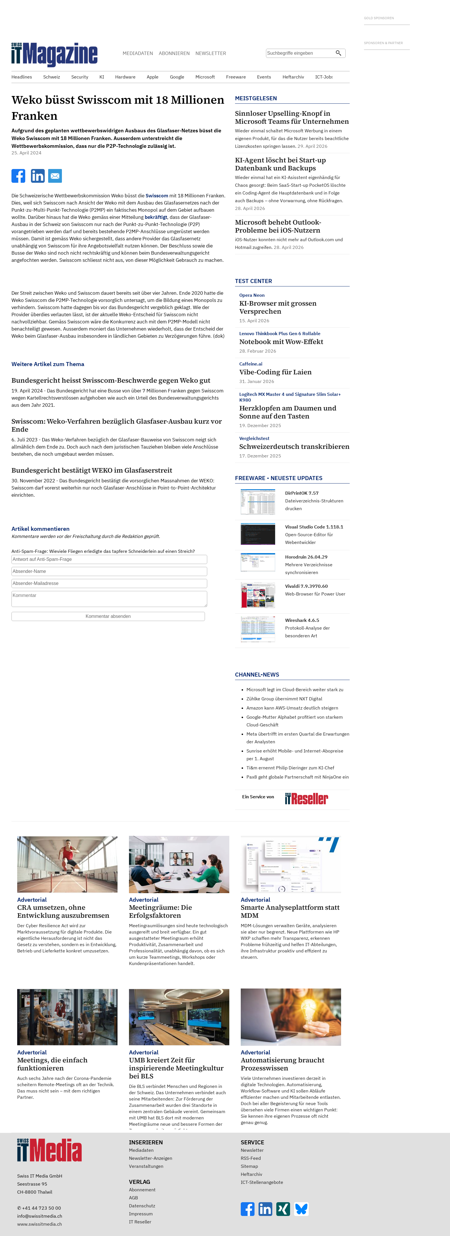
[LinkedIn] (38, 181)
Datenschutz (142, 1206)
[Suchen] (338, 53)
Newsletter (252, 1150)
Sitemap (249, 1166)
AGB (133, 1197)
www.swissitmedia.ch (39, 1224)
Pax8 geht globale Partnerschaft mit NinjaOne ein (297, 777)
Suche (270, 64)
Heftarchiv (251, 1174)
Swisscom (157, 195)
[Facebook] (18, 181)
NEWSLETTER (210, 53)
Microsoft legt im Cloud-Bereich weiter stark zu (294, 689)
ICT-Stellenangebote (262, 1182)
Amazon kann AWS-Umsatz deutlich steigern (292, 708)
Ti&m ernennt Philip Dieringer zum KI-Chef (290, 768)
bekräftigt (156, 217)
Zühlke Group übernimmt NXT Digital (284, 698)
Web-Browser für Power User (315, 594)
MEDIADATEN (138, 53)
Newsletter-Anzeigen (150, 1158)
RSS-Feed (251, 1158)
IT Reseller (140, 1222)
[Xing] (285, 1214)
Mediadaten (141, 1150)
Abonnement (142, 1189)
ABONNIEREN (174, 53)
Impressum (141, 1214)
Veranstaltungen (146, 1166)
